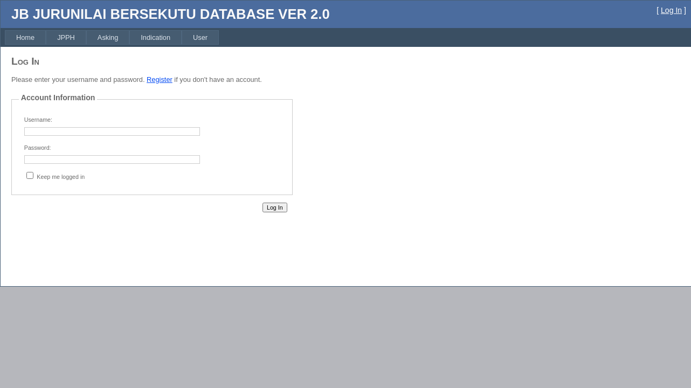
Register (159, 79)
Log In (671, 10)
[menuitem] (25, 37)
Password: (37, 147)
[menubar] (112, 37)
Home (25, 37)
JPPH (66, 37)
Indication (155, 37)
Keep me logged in (61, 177)
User (200, 37)
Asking (108, 37)
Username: (38, 119)
